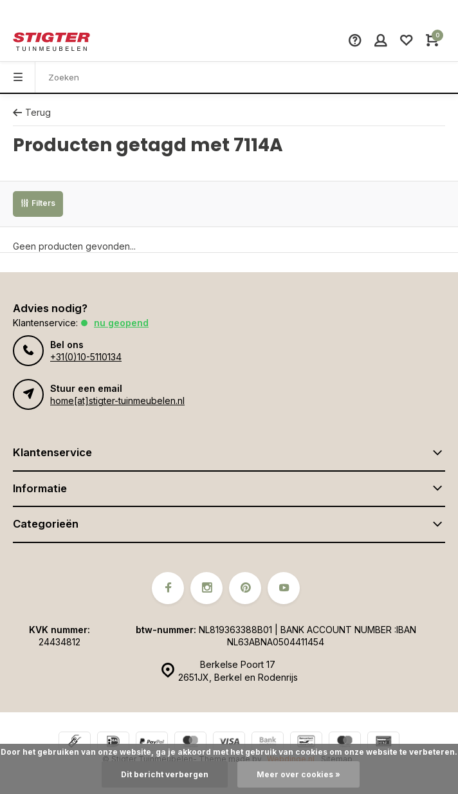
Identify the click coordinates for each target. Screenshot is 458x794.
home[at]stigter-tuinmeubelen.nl (117, 400)
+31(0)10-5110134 (86, 356)
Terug (32, 112)
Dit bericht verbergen (164, 774)
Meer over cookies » (298, 774)
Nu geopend (121, 322)
